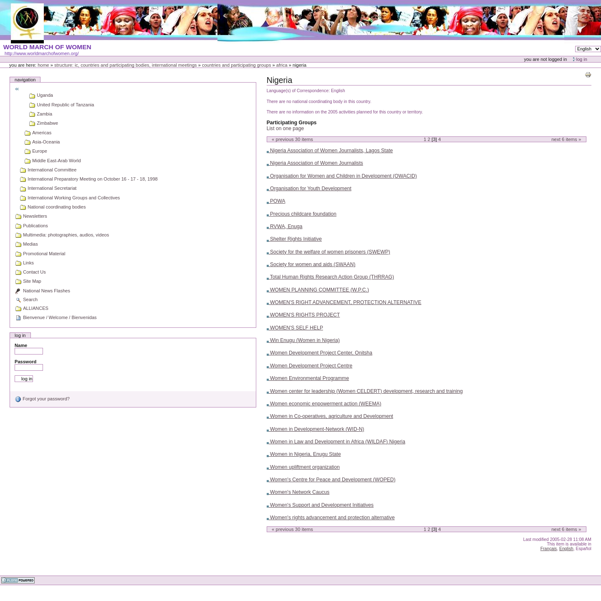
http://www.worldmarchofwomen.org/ (42, 53)
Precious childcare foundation (301, 214)
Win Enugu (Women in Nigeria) (303, 340)
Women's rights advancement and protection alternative (331, 518)
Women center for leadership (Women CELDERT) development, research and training (365, 391)
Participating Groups (292, 123)
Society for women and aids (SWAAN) (311, 264)
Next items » (566, 139)
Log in (581, 59)
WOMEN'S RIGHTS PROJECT (303, 315)
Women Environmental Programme (308, 378)
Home (43, 65)
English (566, 548)
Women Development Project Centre (310, 366)
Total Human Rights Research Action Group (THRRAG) (330, 277)
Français (548, 548)
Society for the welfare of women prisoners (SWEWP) (328, 252)
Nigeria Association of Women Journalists (315, 163)
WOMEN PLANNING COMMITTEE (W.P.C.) (318, 290)
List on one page (285, 128)
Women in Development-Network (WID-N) (315, 429)
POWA (276, 201)
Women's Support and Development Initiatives (320, 505)
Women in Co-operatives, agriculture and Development (330, 416)
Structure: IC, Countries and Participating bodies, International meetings (125, 65)
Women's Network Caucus (298, 492)
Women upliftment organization (303, 467)
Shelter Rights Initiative (294, 239)
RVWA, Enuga (285, 226)
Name (21, 345)
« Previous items (292, 139)
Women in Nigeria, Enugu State (304, 454)
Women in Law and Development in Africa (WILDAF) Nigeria (336, 442)
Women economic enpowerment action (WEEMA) (324, 404)
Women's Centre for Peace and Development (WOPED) (331, 480)
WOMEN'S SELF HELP (295, 328)
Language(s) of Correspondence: (298, 90)
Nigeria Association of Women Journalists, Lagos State (330, 150)
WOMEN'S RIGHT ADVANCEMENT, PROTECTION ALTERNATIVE (344, 302)
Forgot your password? (42, 398)
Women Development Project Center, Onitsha (319, 353)
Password (25, 361)
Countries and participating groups (236, 65)
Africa (282, 65)
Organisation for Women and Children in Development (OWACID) (342, 176)
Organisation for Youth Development (309, 188)
